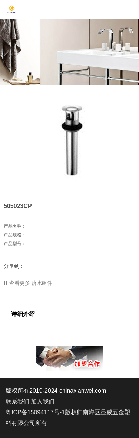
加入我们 (42, 401)
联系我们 (17, 401)
